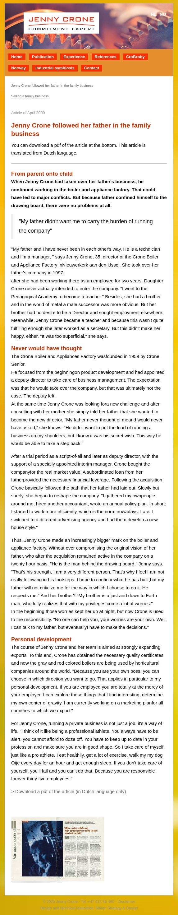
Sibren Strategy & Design (116, 908)
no (163, 14)
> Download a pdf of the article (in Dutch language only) (68, 791)
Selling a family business (29, 96)
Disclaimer (125, 901)
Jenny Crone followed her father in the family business (52, 85)
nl (154, 14)
